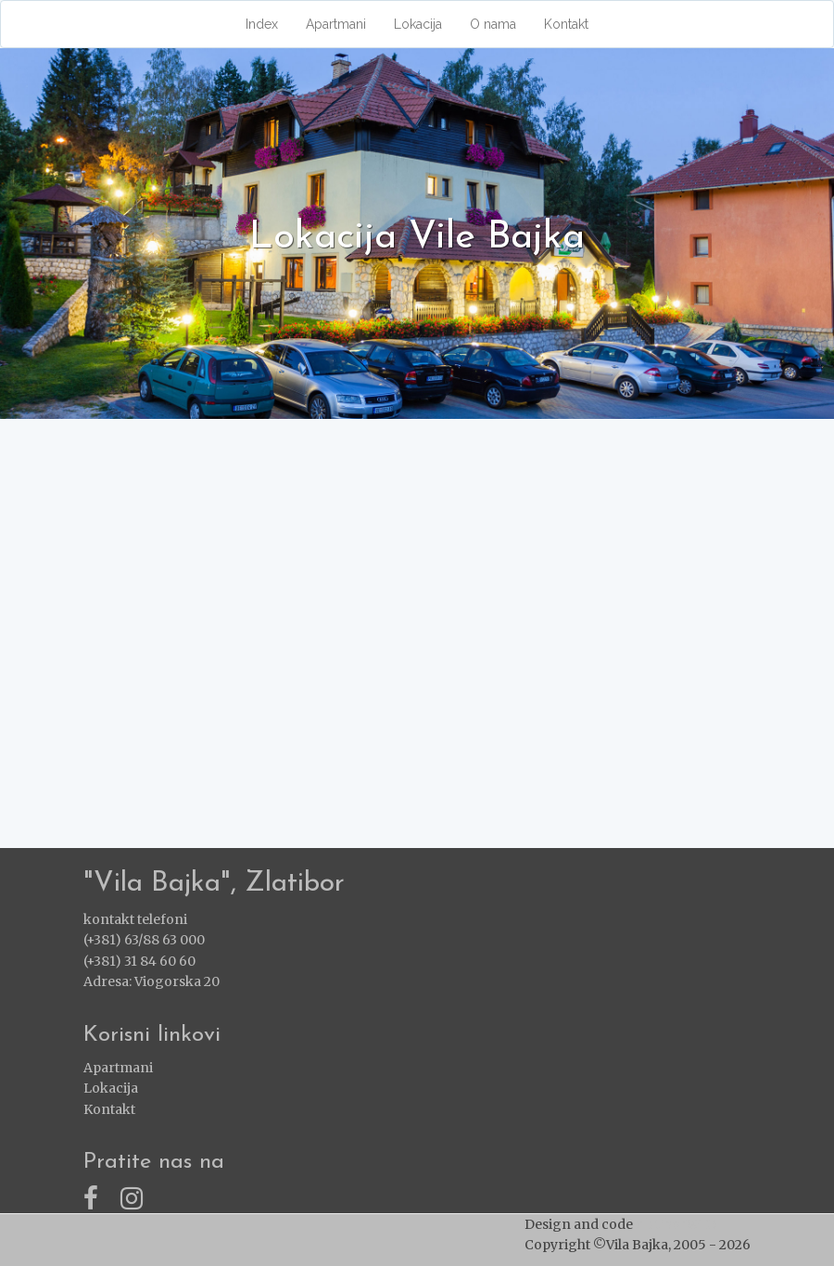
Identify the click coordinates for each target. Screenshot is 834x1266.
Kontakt (566, 24)
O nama (493, 24)
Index (262, 24)
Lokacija (418, 24)
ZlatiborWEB (676, 1224)
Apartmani (336, 24)
